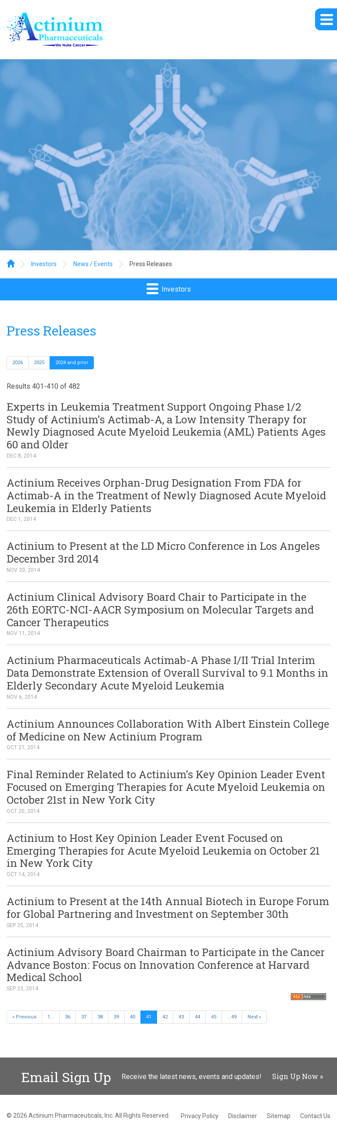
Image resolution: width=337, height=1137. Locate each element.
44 (197, 1017)
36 (67, 1017)
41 (148, 1017)
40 (132, 1017)
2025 (39, 362)
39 (116, 1017)
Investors (44, 263)
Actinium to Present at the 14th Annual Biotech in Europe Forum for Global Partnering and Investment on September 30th (168, 907)
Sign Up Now (295, 1076)
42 (165, 1017)
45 (213, 1017)
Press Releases (150, 263)
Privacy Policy (200, 1116)
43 (181, 1017)
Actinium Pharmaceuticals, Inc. (71, 1115)
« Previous (24, 1017)
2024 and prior (71, 362)
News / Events (93, 263)
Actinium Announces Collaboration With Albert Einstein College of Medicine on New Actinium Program (168, 730)
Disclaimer (242, 1116)
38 (100, 1017)
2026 (17, 362)
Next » (254, 1017)
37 (83, 1017)
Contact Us (315, 1116)
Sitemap (278, 1116)
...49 (232, 1017)
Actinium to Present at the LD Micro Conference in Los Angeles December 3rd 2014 (163, 552)
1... (50, 1017)
